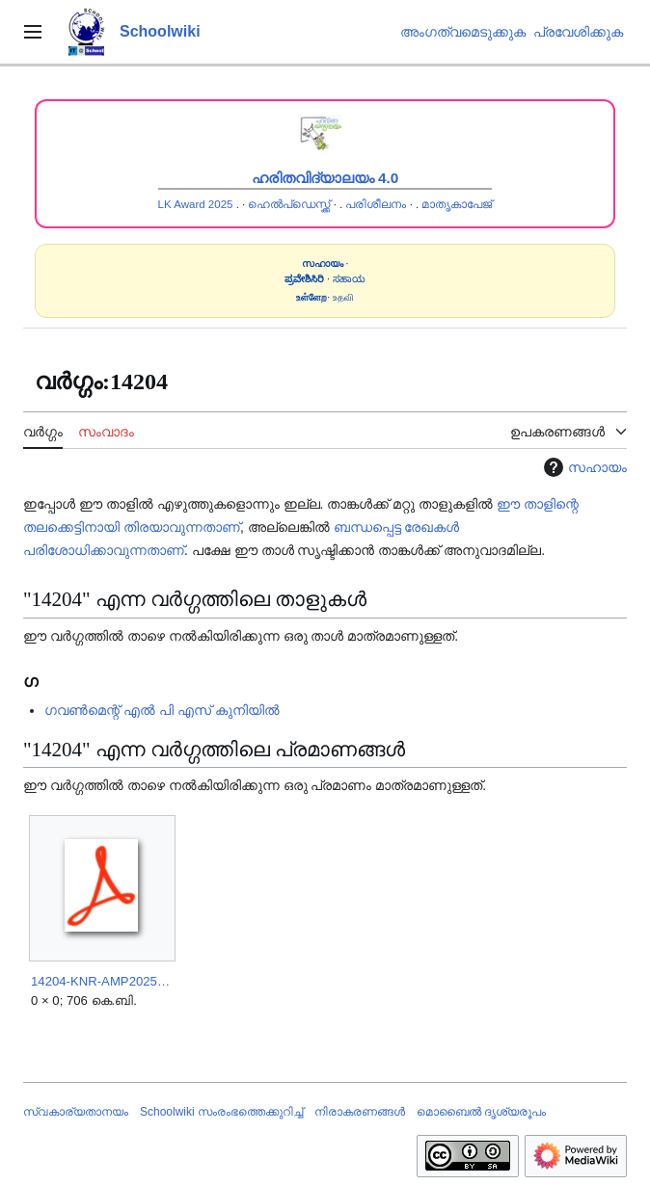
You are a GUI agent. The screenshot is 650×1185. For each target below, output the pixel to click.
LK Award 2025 (195, 204)
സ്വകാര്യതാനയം (75, 1112)
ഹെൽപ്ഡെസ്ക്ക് (289, 204)
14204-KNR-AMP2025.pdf (102, 981)
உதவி (343, 297)
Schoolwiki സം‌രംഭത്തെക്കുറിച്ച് (221, 1112)
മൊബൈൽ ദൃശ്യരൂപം (481, 1112)
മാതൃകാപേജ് (456, 204)
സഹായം (583, 467)
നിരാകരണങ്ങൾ (359, 1112)
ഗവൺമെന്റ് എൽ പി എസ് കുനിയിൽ (162, 710)
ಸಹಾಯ (349, 279)
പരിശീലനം (375, 204)
